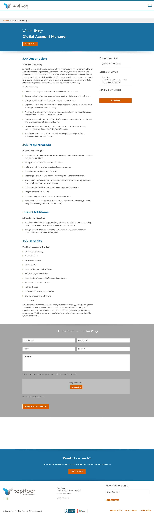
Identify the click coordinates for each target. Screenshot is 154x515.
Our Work (77, 431)
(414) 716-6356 (112, 64)
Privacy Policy (116, 510)
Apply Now (30, 44)
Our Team (25, 431)
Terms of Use (131, 510)
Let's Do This (77, 471)
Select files (76, 387)
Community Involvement (128, 431)
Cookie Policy (145, 510)
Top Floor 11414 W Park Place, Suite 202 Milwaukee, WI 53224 (114, 79)
